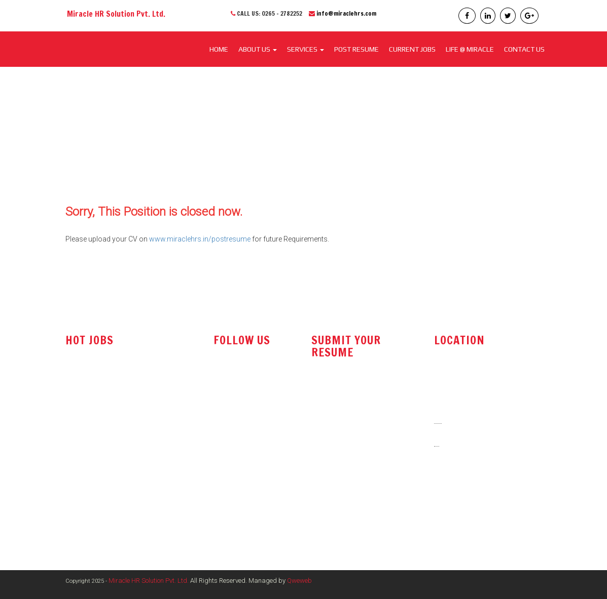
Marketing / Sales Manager (108, 478)
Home (218, 49)
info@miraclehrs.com (346, 13)
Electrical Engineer (94, 499)
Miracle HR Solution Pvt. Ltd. (149, 580)
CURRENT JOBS (412, 49)
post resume (335, 418)
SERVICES (305, 49)
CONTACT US (524, 49)
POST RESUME (356, 49)
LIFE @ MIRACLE (470, 49)
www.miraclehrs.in (466, 513)
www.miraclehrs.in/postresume (200, 239)
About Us (257, 49)
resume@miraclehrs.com (355, 393)
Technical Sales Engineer (105, 392)
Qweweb (299, 580)
